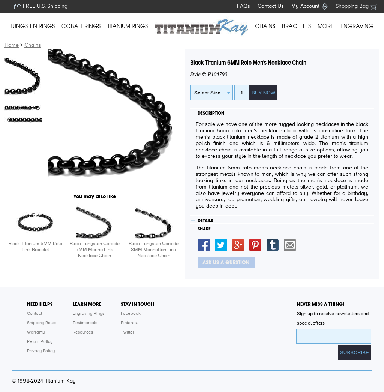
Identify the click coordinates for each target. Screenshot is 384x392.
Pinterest (129, 323)
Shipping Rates (41, 323)
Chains (32, 45)
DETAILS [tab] (205, 220)
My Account (305, 6)
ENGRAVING (357, 26)
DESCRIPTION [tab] (211, 113)
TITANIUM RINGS (127, 26)
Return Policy (39, 342)
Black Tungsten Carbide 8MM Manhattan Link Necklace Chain (153, 249)
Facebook (131, 313)
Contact (34, 313)
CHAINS (265, 26)
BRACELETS (296, 26)
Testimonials (85, 323)
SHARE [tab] (204, 229)
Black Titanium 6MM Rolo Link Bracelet (35, 246)
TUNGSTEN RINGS (32, 26)
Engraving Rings (88, 313)
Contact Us (271, 6)
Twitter (127, 332)
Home (11, 45)
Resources (83, 332)
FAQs (243, 6)
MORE (326, 26)
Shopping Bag (352, 6)
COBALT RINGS (81, 26)
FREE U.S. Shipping (45, 6)
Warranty (36, 332)
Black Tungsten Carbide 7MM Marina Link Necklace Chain (95, 249)
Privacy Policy (41, 351)
